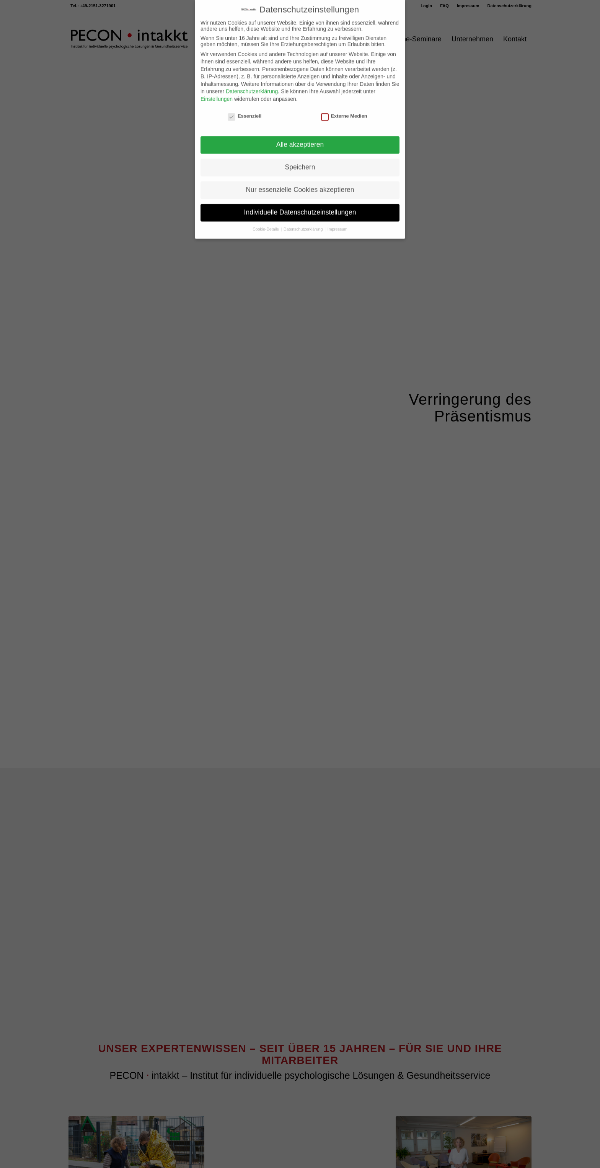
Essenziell (244, 103)
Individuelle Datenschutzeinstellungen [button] (300, 199)
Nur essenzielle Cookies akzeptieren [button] (300, 176)
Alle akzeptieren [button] (300, 131)
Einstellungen (217, 86)
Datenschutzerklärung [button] (304, 216)
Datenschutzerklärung (252, 78)
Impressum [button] (337, 216)
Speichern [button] (300, 154)
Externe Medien (344, 103)
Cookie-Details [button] (266, 216)
